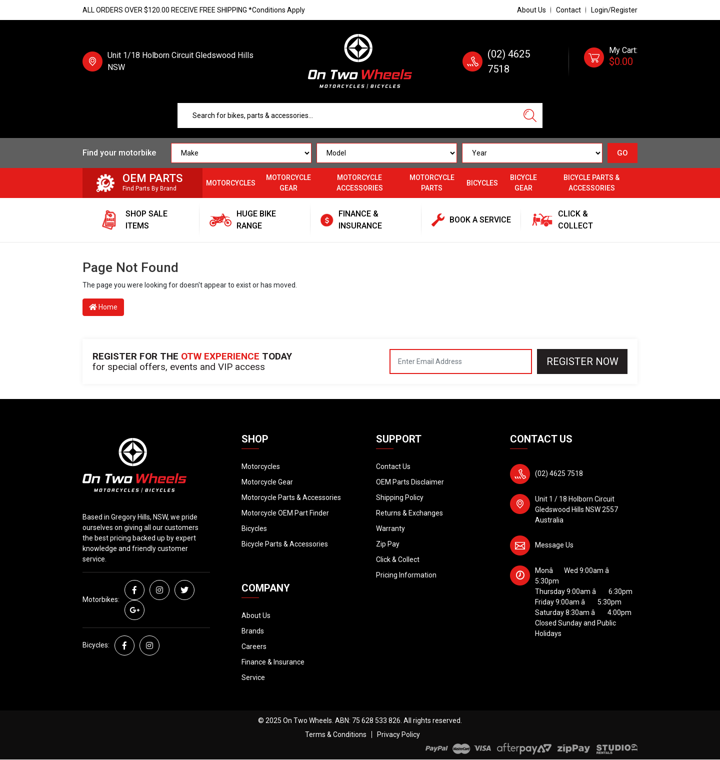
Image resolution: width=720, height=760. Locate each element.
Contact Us (393, 466)
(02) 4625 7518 (559, 474)
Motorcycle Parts (432, 183)
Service (253, 678)
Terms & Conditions (335, 734)
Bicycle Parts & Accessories (592, 183)
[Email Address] (461, 361)
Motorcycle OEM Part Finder (285, 513)
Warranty (390, 528)
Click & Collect (398, 560)
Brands (253, 631)
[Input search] (348, 115)
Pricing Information (406, 575)
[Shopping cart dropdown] (611, 61)
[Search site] (530, 115)
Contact (568, 10)
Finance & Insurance (273, 662)
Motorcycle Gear (288, 183)
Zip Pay (388, 544)
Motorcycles (231, 183)
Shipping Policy (400, 498)
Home (103, 307)
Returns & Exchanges (409, 513)
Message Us (554, 545)
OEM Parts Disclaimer (410, 482)
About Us (531, 10)
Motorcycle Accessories (359, 183)
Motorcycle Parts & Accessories (291, 498)
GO (622, 153)
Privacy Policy (398, 734)
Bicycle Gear (523, 183)
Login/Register (614, 10)
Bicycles (482, 183)
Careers (254, 646)
